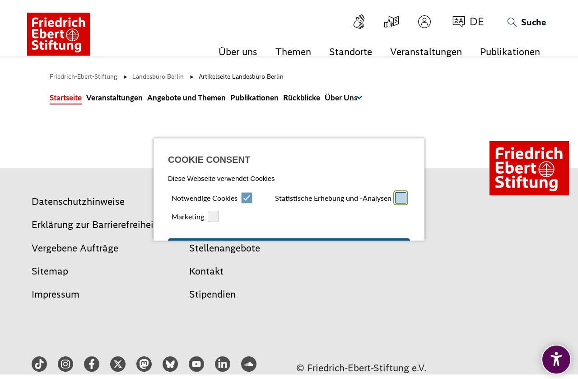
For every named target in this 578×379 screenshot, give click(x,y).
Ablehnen (227, 229)
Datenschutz (304, 281)
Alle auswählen (289, 191)
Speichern (351, 229)
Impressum (273, 281)
